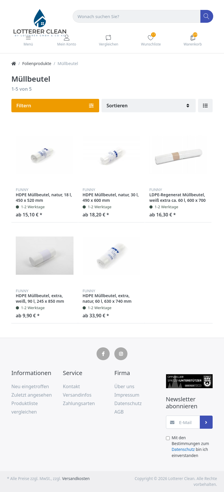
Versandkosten (76, 478)
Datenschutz (183, 449)
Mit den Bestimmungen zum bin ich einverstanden (190, 446)
